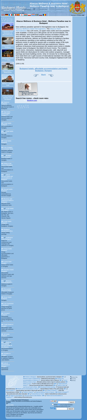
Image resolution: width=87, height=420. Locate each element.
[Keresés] (63, 402)
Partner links (74, 377)
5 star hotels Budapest (6, 141)
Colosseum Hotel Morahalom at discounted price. (7, 33)
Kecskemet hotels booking (48, 387)
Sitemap (73, 380)
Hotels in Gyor (27, 383)
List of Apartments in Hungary (5, 364)
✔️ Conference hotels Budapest (7, 238)
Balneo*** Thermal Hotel (7, 84)
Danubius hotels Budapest (7, 270)
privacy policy (10, 405)
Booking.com (32, 100)
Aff (7, 403)
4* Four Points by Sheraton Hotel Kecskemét (7, 97)
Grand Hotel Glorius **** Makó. (8, 59)
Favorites (74, 378)
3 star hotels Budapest (6, 123)
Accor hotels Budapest (6, 297)
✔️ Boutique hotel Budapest (6, 156)
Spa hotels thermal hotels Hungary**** (5, 113)
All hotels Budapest (5, 334)
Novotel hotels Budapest (7, 190)
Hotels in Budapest (5, 103)
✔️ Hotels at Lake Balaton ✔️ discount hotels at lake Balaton (6, 345)
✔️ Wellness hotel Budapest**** (6, 281)
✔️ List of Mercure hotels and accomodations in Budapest (7, 177)
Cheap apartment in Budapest (8, 46)
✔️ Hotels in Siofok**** (51, 390)
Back (43, 75)
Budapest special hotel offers (7, 230)
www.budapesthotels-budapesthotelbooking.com (19, 406)
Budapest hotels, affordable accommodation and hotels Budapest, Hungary (43, 70)
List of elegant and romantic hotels (7, 148)
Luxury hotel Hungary (6, 262)
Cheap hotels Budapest (6, 249)
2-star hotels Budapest (6, 222)
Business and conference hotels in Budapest (7, 200)
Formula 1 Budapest (5, 314)
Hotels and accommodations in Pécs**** (29, 388)
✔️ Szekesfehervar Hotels (37, 394)
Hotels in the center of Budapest (7, 164)
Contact (8, 400)
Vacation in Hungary (6, 354)
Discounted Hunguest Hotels (6, 289)
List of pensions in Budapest (7, 304)
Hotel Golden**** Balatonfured (8, 71)
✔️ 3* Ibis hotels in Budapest (7, 209)
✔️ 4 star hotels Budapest (7, 132)
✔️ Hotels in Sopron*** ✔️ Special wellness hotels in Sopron (38, 392)
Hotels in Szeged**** (63, 392)
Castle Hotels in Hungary (7, 325)
